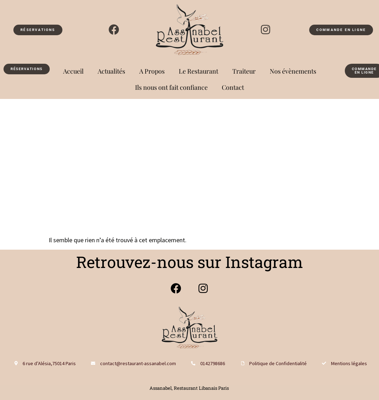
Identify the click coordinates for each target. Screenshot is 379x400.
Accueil (73, 71)
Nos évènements (293, 71)
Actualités (111, 71)
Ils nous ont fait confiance (171, 87)
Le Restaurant (198, 71)
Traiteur (244, 71)
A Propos (152, 71)
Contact (233, 87)
